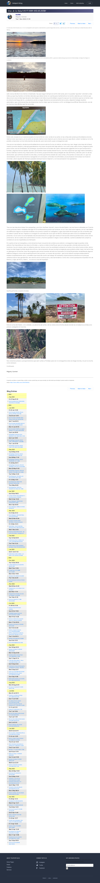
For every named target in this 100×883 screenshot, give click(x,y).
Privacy (44, 878)
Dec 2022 (12, 560)
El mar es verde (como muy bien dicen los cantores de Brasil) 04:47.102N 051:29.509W (16, 619)
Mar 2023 (12, 510)
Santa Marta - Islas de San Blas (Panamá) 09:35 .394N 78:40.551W (16, 527)
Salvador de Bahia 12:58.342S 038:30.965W (15, 650)
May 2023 (12, 449)
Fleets (71, 3)
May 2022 (12, 768)
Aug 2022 (12, 682)
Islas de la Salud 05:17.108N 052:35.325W (15, 600)
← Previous (72, 23)
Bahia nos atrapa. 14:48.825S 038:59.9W (15, 754)
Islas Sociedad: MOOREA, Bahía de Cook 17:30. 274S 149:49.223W (17, 424)
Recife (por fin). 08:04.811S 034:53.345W (15, 773)
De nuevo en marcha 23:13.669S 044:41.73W (16, 687)
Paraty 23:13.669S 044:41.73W (15, 709)
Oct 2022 (11, 603)
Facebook (40, 868)
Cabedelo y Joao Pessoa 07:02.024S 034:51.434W (14, 779)
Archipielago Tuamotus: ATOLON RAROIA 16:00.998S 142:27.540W (16, 471)
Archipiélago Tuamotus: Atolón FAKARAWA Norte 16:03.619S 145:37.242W (16, 454)
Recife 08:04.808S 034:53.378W (16, 642)
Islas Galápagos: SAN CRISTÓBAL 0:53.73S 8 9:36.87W (16, 515)
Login (89, 3)
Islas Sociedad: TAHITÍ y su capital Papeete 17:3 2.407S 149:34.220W (16, 429)
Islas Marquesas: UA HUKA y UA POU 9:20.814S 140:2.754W (16, 477)
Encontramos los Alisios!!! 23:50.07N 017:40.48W (15, 832)
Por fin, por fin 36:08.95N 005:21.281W (14, 843)
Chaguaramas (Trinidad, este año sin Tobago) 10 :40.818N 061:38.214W (16, 594)
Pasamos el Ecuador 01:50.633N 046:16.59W (16, 625)
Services (9, 870)
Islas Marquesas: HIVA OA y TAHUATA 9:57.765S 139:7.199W (16, 488)
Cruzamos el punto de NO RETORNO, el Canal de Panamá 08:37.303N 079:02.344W (15, 521)
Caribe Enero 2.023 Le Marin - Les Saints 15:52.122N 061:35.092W (16, 554)
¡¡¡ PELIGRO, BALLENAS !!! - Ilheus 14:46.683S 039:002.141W (16, 661)
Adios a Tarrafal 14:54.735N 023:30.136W (15, 815)
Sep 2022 (12, 645)
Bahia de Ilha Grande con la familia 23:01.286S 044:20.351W (16, 679)
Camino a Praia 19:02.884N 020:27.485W (15, 826)
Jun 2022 (11, 728)
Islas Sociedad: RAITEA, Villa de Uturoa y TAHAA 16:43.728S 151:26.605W (16, 413)
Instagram (40, 862)
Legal (49, 878)
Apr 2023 (11, 491)
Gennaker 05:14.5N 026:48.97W (16, 801)
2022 (9, 558)
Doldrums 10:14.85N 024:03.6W (16, 805)
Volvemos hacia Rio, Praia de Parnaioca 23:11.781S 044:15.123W (16, 704)
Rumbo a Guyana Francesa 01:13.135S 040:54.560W (15, 630)
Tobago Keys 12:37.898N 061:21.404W (14, 571)
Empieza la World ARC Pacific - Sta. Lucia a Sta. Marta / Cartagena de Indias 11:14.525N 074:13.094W (17, 532)
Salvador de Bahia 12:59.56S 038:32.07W (15, 760)
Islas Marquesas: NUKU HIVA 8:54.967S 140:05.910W (15, 482)
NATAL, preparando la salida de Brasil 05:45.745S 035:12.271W (16, 633)
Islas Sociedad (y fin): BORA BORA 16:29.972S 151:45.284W (16, 402)
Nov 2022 (12, 584)
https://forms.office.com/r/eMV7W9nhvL (19, 382)
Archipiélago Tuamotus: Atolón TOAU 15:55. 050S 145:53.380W (16, 446)
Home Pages (10, 862)
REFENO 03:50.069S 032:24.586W (16, 638)
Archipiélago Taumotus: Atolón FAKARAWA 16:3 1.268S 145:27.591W (16, 460)
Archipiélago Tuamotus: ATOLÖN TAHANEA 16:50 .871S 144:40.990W (17, 465)
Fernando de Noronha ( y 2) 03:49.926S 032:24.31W (15, 782)
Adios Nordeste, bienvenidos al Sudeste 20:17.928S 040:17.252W (16, 744)
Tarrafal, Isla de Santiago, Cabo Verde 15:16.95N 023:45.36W (16, 821)
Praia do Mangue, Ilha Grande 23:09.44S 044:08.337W (15, 725)
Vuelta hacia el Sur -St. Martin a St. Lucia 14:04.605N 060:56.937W (16, 540)
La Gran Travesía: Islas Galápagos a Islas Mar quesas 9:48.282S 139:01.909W (17, 496)
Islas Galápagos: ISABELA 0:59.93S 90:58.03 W (17, 507)
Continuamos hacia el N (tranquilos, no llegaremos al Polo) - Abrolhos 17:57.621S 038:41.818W (17, 667)
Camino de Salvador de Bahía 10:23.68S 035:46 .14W (15, 765)
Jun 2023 (11, 408)
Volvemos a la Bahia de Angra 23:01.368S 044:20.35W (15, 696)
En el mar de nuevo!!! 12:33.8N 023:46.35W (15, 810)
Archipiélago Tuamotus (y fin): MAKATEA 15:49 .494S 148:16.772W (17, 435)
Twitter (39, 865)
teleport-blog (14, 3)
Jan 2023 (11, 549)
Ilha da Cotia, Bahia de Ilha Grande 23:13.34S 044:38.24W (16, 714)
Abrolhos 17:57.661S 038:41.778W (16, 749)
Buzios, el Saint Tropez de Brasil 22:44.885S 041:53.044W (16, 739)
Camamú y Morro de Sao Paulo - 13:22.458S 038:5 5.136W (16, 655)
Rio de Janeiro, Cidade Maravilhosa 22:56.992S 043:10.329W (17, 733)
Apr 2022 (11, 796)
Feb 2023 (11, 535)
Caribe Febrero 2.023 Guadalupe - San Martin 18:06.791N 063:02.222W (17, 546)
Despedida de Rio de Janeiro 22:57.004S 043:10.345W (15, 674)
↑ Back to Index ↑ (81, 23)
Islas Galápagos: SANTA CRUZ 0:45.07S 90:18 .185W (16, 502)
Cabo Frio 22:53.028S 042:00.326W (16, 671)
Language (55, 878)
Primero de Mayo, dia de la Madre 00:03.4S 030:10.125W (16, 793)
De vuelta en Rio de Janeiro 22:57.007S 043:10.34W (15, 701)
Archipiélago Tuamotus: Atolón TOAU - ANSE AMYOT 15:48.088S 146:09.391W (16, 441)
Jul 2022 (11, 691)
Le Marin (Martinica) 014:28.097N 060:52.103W (16, 565)
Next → (90, 23)
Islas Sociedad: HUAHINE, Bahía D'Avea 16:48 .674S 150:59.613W (16, 418)
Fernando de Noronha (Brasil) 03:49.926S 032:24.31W (15, 788)
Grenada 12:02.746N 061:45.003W (16, 576)
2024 (9, 394)
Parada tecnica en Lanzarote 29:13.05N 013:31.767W (15, 837)
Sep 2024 (12, 397)
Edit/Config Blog (80, 3)
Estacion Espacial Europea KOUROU (15, 608)
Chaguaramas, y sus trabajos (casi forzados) (16, 589)
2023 (9, 405)
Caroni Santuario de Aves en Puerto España (17, 580)
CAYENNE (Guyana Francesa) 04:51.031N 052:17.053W (15, 614)
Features (9, 867)
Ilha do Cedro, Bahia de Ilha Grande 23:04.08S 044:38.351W (17, 719)
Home (66, 3)
